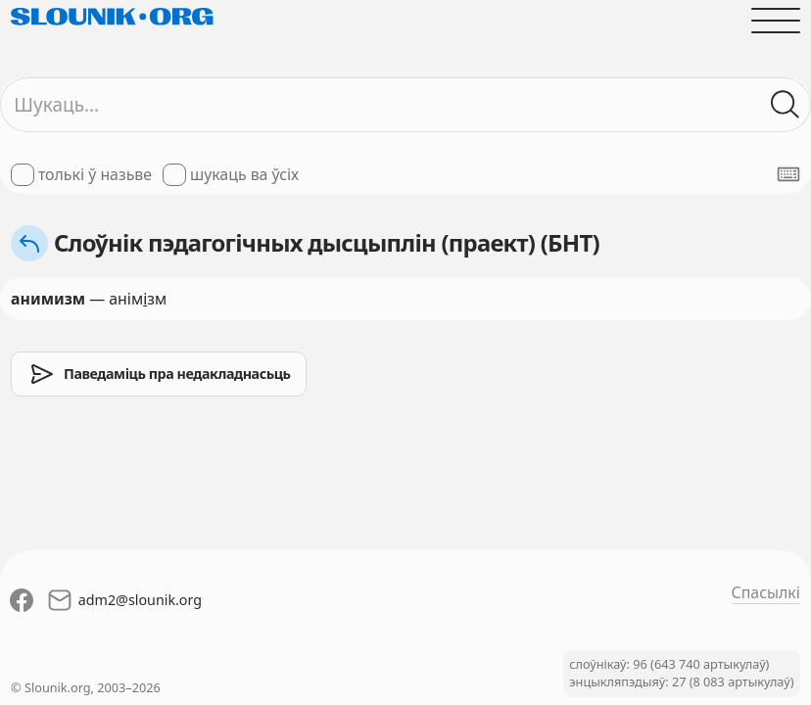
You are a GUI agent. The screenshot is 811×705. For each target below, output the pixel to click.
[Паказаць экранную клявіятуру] (788, 174)
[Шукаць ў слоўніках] (785, 104)
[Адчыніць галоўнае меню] (775, 20)
